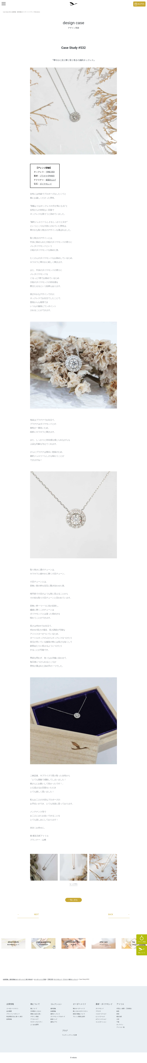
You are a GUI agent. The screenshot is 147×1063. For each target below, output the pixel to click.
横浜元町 (119, 1016)
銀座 (118, 1011)
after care (103, 943)
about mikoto (13, 943)
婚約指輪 (53, 1008)
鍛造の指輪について (79, 1014)
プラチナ (98, 1011)
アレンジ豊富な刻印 (79, 1016)
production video (73, 943)
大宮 (118, 1019)
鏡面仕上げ (51, 180)
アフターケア (34, 1019)
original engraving (43, 943)
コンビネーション (101, 1022)
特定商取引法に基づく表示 (14, 1016)
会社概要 (9, 1011)
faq (133, 943)
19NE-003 (50, 172)
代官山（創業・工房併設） (125, 1008)
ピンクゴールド (100, 1016)
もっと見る (73, 884)
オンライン (120, 1024)
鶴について (33, 1008)
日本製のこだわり (35, 1011)
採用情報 (9, 1019)
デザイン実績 (34, 1016)
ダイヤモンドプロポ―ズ (58, 1016)
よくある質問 (34, 1024)
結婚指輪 (53, 1011)
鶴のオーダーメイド (79, 1008)
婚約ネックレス (55, 1014)
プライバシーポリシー (13, 1014)
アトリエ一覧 (121, 1027)
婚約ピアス (54, 1022)
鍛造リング (54, 1019)
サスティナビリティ (36, 1022)
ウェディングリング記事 (69, 1035)
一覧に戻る (73, 900)
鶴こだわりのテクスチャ (80, 1011)
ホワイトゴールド (101, 1019)
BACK (119, 914)
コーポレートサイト (12, 1008)
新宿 (118, 1014)
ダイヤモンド (46, 184)
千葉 (118, 1022)
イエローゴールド (101, 1014)
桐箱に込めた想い (35, 1014)
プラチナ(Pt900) (47, 176)
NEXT (28, 914)
